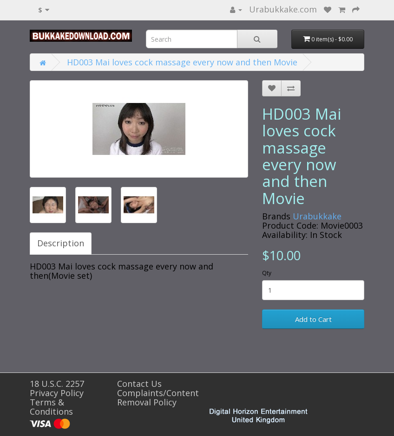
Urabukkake (317, 216)
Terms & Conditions (51, 407)
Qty (266, 273)
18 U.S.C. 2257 (57, 383)
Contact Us (139, 383)
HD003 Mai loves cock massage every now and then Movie (182, 62)
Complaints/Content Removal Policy (158, 397)
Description (60, 243)
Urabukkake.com (283, 9)
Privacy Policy (57, 392)
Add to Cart (313, 319)
